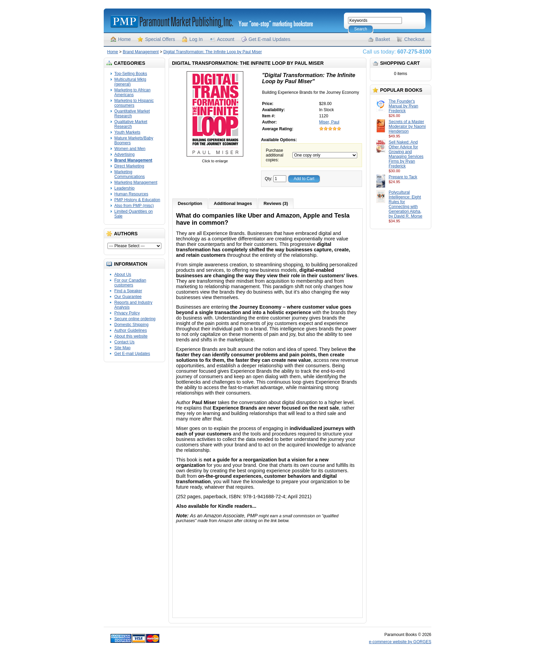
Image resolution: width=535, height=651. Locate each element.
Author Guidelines (130, 330)
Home (124, 39)
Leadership (124, 188)
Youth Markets (127, 132)
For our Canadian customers (130, 282)
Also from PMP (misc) (134, 205)
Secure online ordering (135, 318)
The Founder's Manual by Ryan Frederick (403, 106)
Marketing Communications (129, 174)
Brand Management (141, 51)
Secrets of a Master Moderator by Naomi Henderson (407, 126)
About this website (130, 336)
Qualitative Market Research (130, 124)
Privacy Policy (127, 313)
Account (225, 39)
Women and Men (129, 148)
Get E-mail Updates (269, 39)
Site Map (122, 347)
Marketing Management (135, 182)
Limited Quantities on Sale (133, 214)
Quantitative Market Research (132, 113)
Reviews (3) (275, 203)
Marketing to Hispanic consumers (134, 103)
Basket (382, 39)
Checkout (414, 39)
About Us (122, 274)
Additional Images (233, 203)
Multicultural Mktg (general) (130, 82)
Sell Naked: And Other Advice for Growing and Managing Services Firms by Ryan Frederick (406, 154)
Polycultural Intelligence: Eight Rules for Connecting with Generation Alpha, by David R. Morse (405, 204)
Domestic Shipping (131, 324)
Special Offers (160, 39)
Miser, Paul (329, 122)
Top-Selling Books (130, 73)
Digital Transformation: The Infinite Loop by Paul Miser (212, 51)
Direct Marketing (129, 166)
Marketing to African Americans (132, 92)
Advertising (124, 154)
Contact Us (124, 342)
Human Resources (131, 194)
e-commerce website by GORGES (400, 641)
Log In (196, 39)
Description (190, 203)
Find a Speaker (128, 290)
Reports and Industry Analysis (133, 305)
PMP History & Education (137, 199)
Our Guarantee (128, 296)
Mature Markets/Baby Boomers (133, 140)
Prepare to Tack (403, 177)
